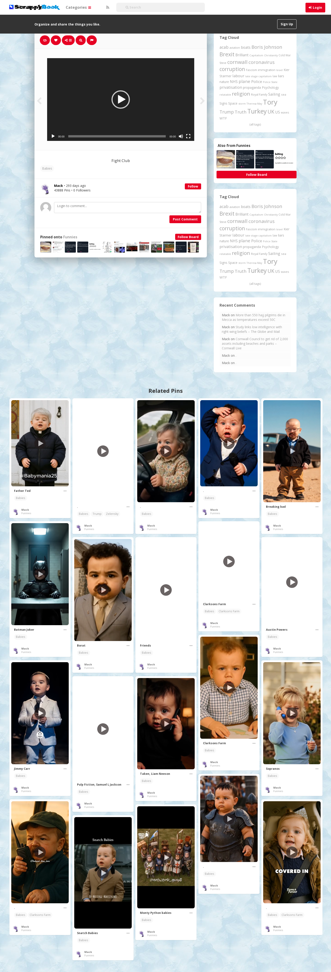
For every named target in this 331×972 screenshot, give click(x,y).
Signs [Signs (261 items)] (223, 103)
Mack (25, 509)
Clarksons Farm (229, 611)
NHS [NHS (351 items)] (234, 81)
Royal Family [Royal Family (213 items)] (259, 95)
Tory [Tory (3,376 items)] (270, 102)
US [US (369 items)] (277, 112)
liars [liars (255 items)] (281, 76)
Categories (78, 7)
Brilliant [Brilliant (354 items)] (241, 54)
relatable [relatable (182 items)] (225, 94)
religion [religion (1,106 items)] (241, 93)
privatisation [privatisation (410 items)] (231, 87)
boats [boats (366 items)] (246, 47)
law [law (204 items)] (275, 76)
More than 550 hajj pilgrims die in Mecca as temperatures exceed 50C (253, 317)
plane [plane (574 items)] (244, 81)
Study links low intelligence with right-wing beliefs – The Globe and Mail (252, 329)
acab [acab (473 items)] (224, 47)
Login (317, 7)
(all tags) (255, 124)
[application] (120, 99)
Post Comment (185, 219)
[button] (120, 99)
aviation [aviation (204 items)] (234, 48)
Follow (193, 186)
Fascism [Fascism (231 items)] (251, 70)
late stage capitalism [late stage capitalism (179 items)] (258, 76)
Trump (97, 514)
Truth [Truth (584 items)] (240, 112)
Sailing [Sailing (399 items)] (274, 94)
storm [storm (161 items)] (242, 103)
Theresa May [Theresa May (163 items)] (254, 103)
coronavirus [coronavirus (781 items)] (261, 62)
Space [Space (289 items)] (232, 103)
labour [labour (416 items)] (238, 75)
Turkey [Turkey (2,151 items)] (257, 111)
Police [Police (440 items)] (256, 81)
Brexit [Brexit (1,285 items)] (227, 54)
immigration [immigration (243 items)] (266, 70)
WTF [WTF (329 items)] (223, 118)
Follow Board (188, 237)
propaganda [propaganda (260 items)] (252, 87)
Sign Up (287, 24)
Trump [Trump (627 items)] (227, 112)
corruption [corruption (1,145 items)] (232, 69)
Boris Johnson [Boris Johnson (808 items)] (266, 47)
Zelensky (112, 514)
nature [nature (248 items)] (224, 82)
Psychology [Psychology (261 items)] (270, 87)
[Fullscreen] (188, 136)
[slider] (117, 136)
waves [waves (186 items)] (285, 112)
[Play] (53, 136)
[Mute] (181, 136)
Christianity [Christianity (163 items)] (271, 55)
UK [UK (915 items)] (271, 111)
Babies (47, 168)
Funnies (70, 237)
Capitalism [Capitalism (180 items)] (256, 55)
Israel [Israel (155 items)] (279, 70)
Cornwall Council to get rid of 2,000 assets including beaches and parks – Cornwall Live (255, 343)
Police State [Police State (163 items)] (270, 82)
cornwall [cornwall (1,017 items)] (237, 61)
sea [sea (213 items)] (283, 95)
